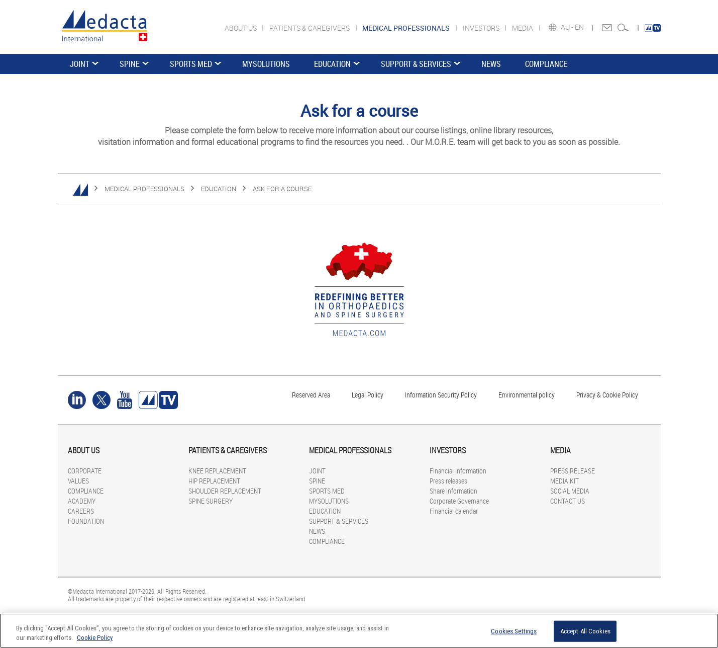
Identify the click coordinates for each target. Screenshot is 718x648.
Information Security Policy (441, 394)
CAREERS (81, 511)
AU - (568, 27)
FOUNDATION (86, 521)
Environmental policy (526, 394)
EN (580, 27)
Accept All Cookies (585, 631)
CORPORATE (84, 470)
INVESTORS (482, 28)
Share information (453, 491)
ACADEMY (81, 501)
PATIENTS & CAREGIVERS (310, 28)
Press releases (448, 480)
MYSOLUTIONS (266, 63)
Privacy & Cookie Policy (607, 394)
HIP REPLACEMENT (214, 480)
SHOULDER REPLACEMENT (224, 491)
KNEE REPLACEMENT (217, 470)
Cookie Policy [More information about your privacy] (95, 637)
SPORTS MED (191, 63)
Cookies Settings (514, 631)
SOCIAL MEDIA (569, 491)
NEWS (491, 63)
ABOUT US (241, 28)
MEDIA (523, 28)
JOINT (79, 63)
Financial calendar (454, 511)
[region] (359, 630)
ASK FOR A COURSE (282, 188)
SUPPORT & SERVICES (416, 63)
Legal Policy (367, 394)
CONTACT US (567, 501)
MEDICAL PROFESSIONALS (144, 188)
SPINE (130, 63)
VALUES (78, 480)
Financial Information (458, 470)
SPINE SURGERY (210, 501)
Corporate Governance (459, 501)
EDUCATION (332, 63)
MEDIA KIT (564, 480)
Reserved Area (311, 394)
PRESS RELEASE (572, 470)
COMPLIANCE (546, 63)
